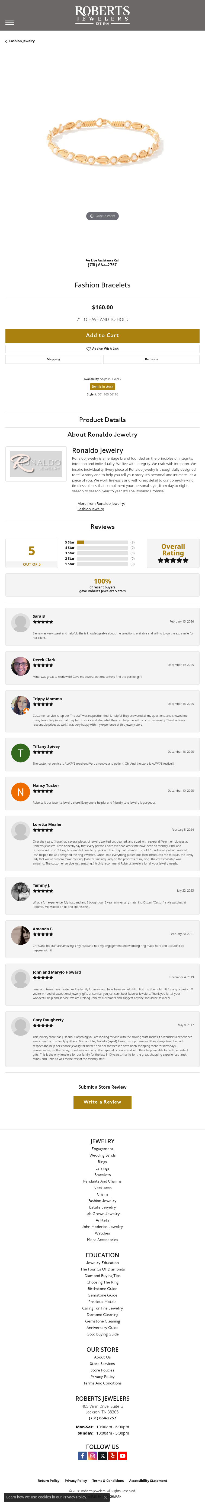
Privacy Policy (103, 1377)
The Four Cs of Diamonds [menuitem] (102, 1270)
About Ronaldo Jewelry (102, 434)
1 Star (69, 564)
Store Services (102, 1364)
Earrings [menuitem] (102, 1169)
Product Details (102, 420)
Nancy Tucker (46, 785)
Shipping (53, 359)
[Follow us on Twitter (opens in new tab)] (102, 1456)
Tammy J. (41, 885)
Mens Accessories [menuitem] (102, 1240)
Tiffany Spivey (46, 746)
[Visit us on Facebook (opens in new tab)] (82, 1456)
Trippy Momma (47, 698)
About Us (102, 1358)
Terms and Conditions (102, 1383)
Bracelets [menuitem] (102, 1175)
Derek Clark (44, 659)
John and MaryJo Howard (57, 972)
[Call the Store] (102, 1417)
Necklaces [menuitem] (103, 1188)
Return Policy (48, 1480)
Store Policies (102, 1371)
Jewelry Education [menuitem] (102, 1263)
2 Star (69, 558)
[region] (102, 157)
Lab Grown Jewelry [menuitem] (102, 1214)
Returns (151, 359)
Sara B (39, 616)
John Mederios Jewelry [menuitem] (102, 1227)
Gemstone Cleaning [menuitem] (102, 1322)
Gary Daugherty (48, 1019)
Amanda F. (43, 928)
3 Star (69, 553)
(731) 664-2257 (102, 265)
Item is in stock (102, 386)
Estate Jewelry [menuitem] (102, 1208)
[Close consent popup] (105, 1497)
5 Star (69, 542)
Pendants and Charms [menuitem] (102, 1182)
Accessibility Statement (148, 1480)
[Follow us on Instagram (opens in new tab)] (92, 1456)
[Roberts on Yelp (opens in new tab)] (112, 1456)
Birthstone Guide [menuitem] (102, 1289)
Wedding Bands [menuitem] (102, 1156)
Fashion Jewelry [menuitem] (102, 1201)
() (132, 542)
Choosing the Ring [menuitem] (102, 1283)
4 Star (69, 547)
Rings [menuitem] (102, 1162)
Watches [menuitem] (102, 1234)
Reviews (103, 527)
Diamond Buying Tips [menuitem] (103, 1276)
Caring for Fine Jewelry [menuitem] (102, 1309)
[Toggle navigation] (10, 23)
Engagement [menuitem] (102, 1149)
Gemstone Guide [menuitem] (102, 1296)
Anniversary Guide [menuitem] (102, 1328)
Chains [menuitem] (102, 1195)
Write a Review (102, 1102)
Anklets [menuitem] (102, 1221)
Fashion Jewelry (22, 41)
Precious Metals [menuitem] (102, 1302)
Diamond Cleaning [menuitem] (102, 1315)
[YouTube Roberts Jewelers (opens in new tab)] (122, 1456)
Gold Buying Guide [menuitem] (103, 1335)
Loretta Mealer (47, 824)
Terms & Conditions (108, 1480)
